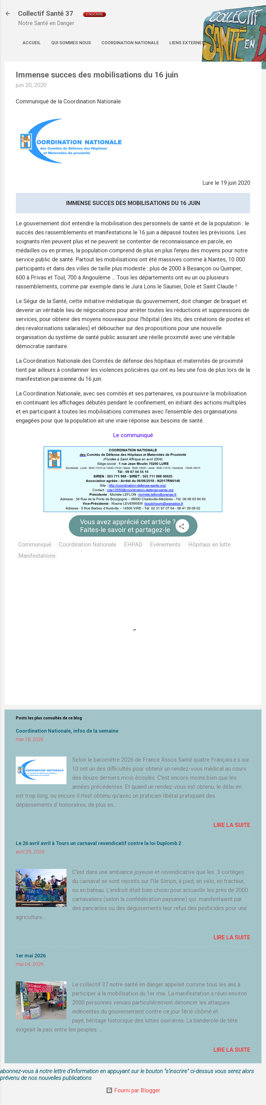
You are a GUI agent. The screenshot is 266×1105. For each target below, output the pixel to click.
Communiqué (34, 544)
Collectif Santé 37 (45, 13)
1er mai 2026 (31, 956)
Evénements (165, 544)
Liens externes (187, 42)
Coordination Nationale (130, 42)
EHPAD (133, 544)
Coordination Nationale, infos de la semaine (67, 731)
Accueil (32, 42)
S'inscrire (94, 14)
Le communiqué (133, 435)
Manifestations (37, 555)
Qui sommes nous (71, 42)
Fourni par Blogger (133, 1090)
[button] (181, 527)
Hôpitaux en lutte (209, 544)
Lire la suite (232, 825)
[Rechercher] (258, 15)
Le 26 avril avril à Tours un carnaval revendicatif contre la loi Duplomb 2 (98, 843)
